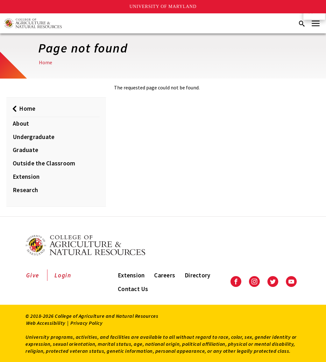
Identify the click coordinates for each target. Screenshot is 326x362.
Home (45, 62)
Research (25, 190)
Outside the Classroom (44, 163)
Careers (164, 275)
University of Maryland (163, 6)
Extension (26, 176)
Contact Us (133, 289)
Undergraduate (33, 137)
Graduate (25, 150)
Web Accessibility (46, 323)
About (21, 123)
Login (62, 275)
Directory (197, 275)
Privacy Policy (86, 323)
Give (32, 275)
